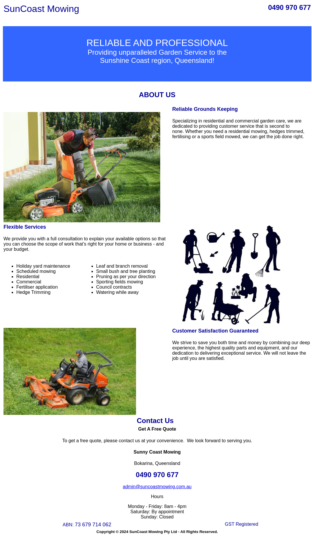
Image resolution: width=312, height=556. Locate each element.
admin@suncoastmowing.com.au (157, 486)
